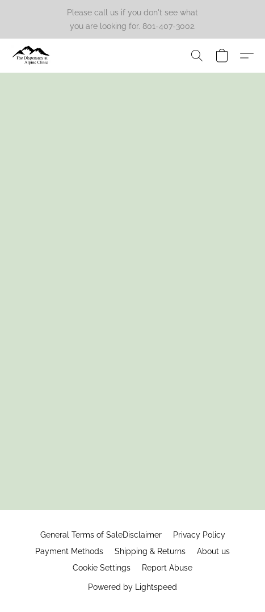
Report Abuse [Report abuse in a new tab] (167, 567)
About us (213, 551)
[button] (32, 56)
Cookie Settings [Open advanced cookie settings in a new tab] (102, 567)
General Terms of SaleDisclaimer (101, 534)
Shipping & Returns (150, 551)
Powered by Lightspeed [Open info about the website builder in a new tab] (132, 587)
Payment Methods (69, 551)
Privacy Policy (199, 534)
